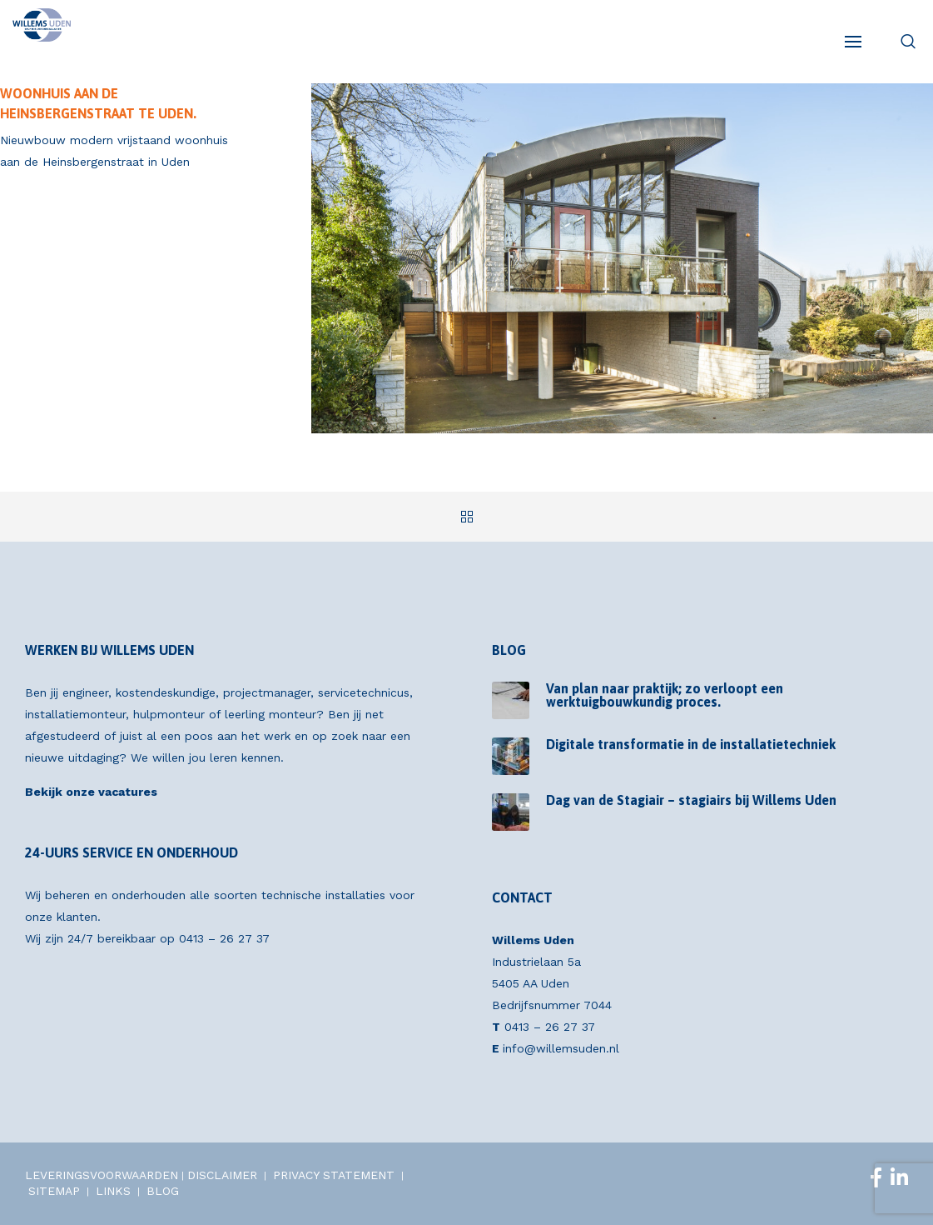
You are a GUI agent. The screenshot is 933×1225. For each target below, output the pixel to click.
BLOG (162, 1191)
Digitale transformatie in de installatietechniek (691, 744)
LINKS (113, 1191)
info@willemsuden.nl (561, 1048)
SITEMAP (54, 1191)
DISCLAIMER (222, 1175)
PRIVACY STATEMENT (334, 1175)
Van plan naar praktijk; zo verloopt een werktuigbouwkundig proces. (664, 695)
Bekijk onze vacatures (91, 791)
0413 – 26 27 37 (224, 938)
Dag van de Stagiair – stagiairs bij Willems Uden (691, 800)
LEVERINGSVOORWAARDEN (101, 1175)
